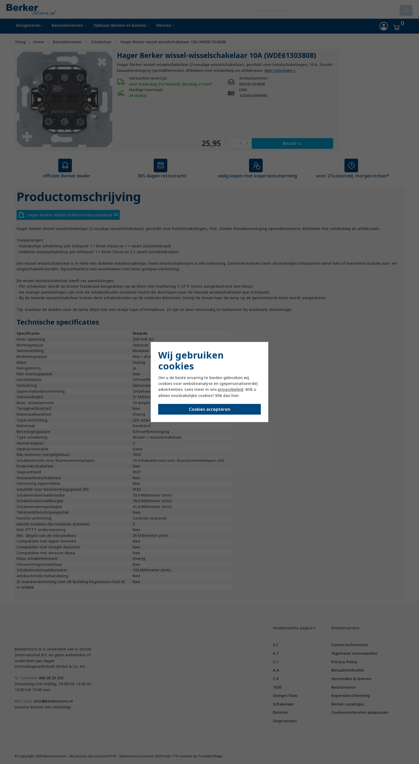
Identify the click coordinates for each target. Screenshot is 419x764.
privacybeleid (230, 389)
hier (234, 395)
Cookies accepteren (209, 409)
